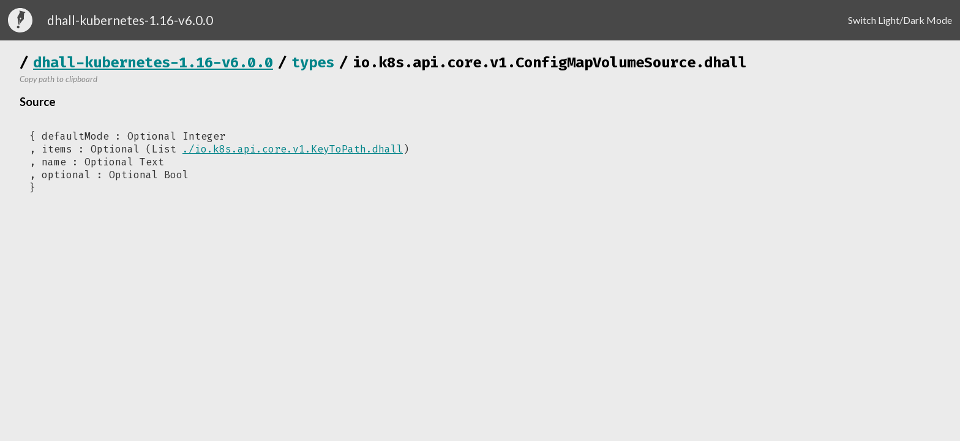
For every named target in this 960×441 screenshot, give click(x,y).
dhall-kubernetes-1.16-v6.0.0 (153, 62)
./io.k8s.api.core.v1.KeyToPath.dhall (292, 149)
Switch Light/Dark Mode (900, 20)
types (312, 62)
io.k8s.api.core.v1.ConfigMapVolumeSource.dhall (550, 62)
